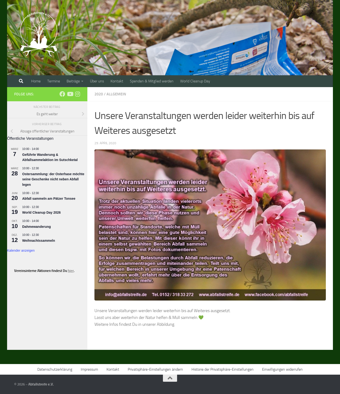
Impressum (89, 369)
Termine (53, 81)
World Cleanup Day (195, 81)
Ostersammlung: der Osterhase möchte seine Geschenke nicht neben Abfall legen (53, 179)
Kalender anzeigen (21, 250)
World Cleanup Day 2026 (41, 212)
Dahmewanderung (36, 227)
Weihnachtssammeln (38, 240)
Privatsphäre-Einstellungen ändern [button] (155, 369)
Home (36, 81)
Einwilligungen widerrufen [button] (282, 369)
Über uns (97, 81)
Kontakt (116, 81)
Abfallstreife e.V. (41, 384)
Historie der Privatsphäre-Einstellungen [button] (222, 369)
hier (71, 271)
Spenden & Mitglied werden (152, 81)
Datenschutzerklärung (54, 369)
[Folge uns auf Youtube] (70, 94)
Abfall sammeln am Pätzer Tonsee (48, 198)
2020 (98, 94)
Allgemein (116, 94)
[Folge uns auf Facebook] (62, 94)
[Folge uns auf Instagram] (77, 94)
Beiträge (73, 81)
